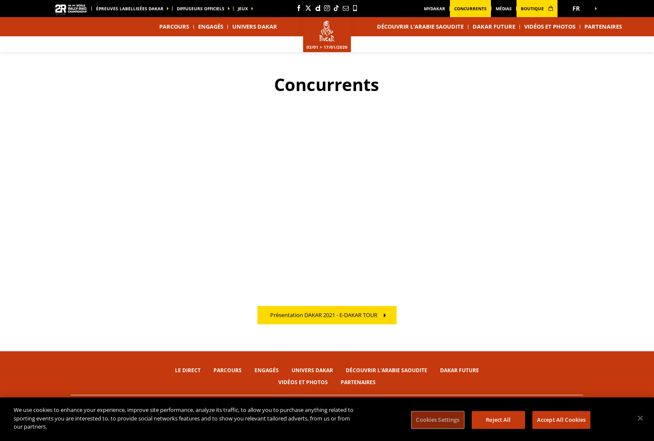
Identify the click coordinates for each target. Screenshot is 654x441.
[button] (579, 8)
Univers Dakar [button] (254, 26)
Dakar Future (494, 26)
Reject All (498, 419)
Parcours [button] (174, 26)
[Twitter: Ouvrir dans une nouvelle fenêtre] (308, 8)
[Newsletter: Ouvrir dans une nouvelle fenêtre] (346, 8)
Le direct (188, 370)
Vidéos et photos (549, 26)
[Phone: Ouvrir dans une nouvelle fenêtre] (355, 8)
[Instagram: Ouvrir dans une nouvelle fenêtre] (327, 8)
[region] (327, 419)
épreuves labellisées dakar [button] (130, 9)
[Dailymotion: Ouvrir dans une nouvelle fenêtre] (318, 8)
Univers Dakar (312, 370)
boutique (537, 9)
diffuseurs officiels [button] (201, 9)
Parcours (227, 370)
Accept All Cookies (561, 419)
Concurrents (470, 9)
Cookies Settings (437, 419)
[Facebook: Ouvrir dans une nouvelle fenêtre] (299, 8)
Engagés (210, 26)
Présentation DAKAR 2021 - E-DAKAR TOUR (323, 315)
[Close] (640, 418)
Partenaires (603, 26)
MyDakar (434, 9)
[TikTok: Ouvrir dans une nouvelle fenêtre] (336, 8)
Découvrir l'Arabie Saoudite (420, 26)
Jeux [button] (243, 9)
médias (504, 9)
